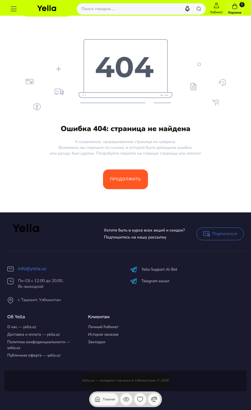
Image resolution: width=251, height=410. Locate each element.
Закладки (96, 342)
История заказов (103, 334)
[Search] (188, 9)
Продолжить (125, 179)
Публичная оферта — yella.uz (33, 355)
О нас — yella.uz (21, 327)
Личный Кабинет (103, 327)
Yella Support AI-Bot (153, 269)
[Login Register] (216, 9)
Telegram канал (149, 281)
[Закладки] (140, 399)
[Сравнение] (154, 399)
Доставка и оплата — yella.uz (33, 334)
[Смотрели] (126, 399)
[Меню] (13, 9)
